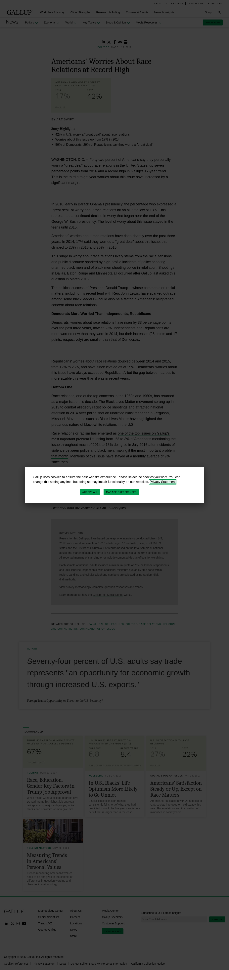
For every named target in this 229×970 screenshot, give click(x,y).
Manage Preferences (121, 492)
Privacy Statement (163, 482)
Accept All (90, 492)
